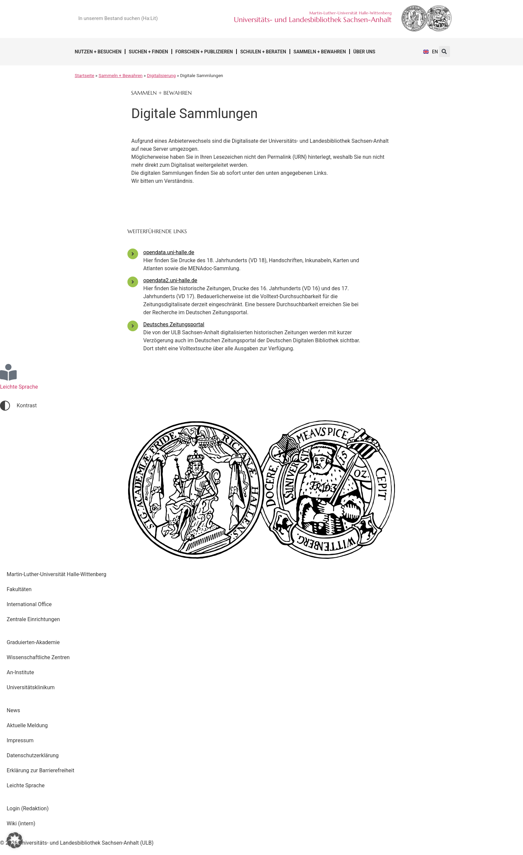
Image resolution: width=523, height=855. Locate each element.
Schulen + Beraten (263, 51)
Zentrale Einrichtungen (33, 619)
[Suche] (190, 18)
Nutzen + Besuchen (98, 51)
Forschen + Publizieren (204, 51)
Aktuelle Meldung (27, 725)
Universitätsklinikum (31, 687)
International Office (29, 604)
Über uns (364, 51)
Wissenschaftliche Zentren (38, 657)
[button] (444, 51)
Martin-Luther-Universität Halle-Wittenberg (56, 574)
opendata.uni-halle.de (168, 252)
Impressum (20, 740)
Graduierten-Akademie (33, 642)
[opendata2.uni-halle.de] (132, 282)
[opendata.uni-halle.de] (132, 254)
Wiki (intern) (21, 823)
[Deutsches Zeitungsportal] (132, 326)
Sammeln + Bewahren (320, 51)
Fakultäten (19, 589)
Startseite (84, 75)
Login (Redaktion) (28, 808)
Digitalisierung (161, 75)
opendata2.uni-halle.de (170, 280)
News (13, 710)
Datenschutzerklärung (33, 755)
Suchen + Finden (148, 51)
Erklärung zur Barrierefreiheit (40, 770)
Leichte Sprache (26, 785)
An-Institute (20, 672)
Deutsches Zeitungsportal (173, 324)
